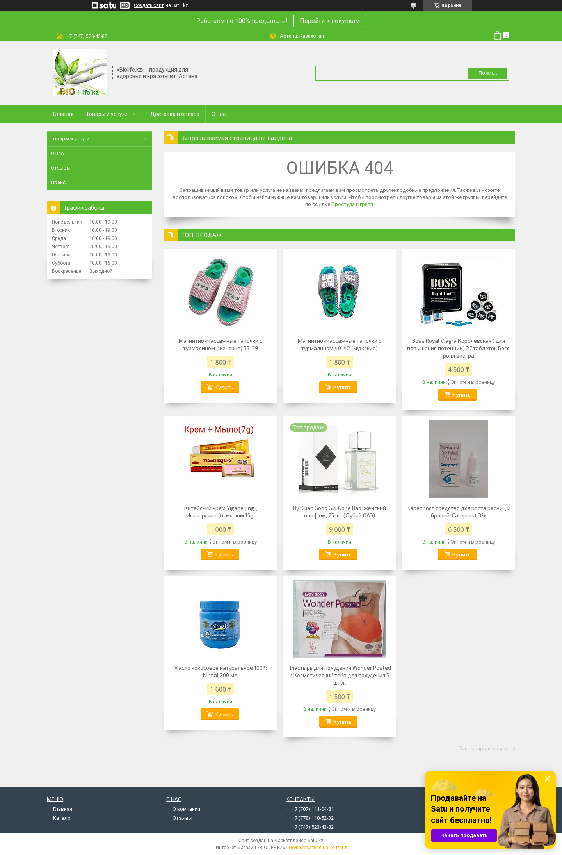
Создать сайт (149, 5)
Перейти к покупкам (330, 21)
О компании (186, 809)
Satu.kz (316, 840)
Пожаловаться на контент (318, 847)
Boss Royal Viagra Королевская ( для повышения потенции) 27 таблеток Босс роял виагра (458, 348)
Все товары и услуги (483, 748)
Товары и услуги (107, 114)
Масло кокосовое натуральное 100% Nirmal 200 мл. (221, 671)
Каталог (63, 818)
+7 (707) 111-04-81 (313, 809)
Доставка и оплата (174, 114)
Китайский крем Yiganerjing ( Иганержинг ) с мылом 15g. (220, 511)
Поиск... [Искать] (487, 73)
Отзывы (61, 168)
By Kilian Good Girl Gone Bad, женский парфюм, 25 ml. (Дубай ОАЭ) (339, 511)
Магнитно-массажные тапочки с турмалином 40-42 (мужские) (339, 344)
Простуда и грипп (352, 204)
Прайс (58, 182)
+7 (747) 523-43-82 (313, 827)
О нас (219, 114)
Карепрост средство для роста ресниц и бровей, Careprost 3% (458, 511)
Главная (63, 114)
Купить (224, 387)
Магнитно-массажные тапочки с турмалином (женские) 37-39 (220, 344)
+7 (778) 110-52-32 (313, 818)
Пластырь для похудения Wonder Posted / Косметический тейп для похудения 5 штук (339, 675)
